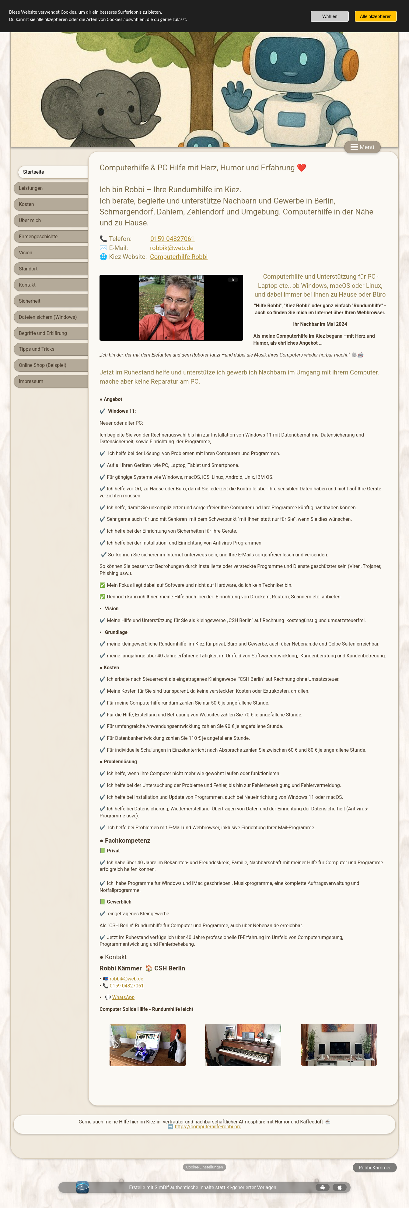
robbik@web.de (133, 248)
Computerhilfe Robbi (140, 256)
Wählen (329, 16)
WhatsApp (84, 997)
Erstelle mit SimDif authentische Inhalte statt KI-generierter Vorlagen (202, 1187)
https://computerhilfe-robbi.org (208, 1127)
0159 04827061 (134, 238)
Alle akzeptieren (376, 16)
